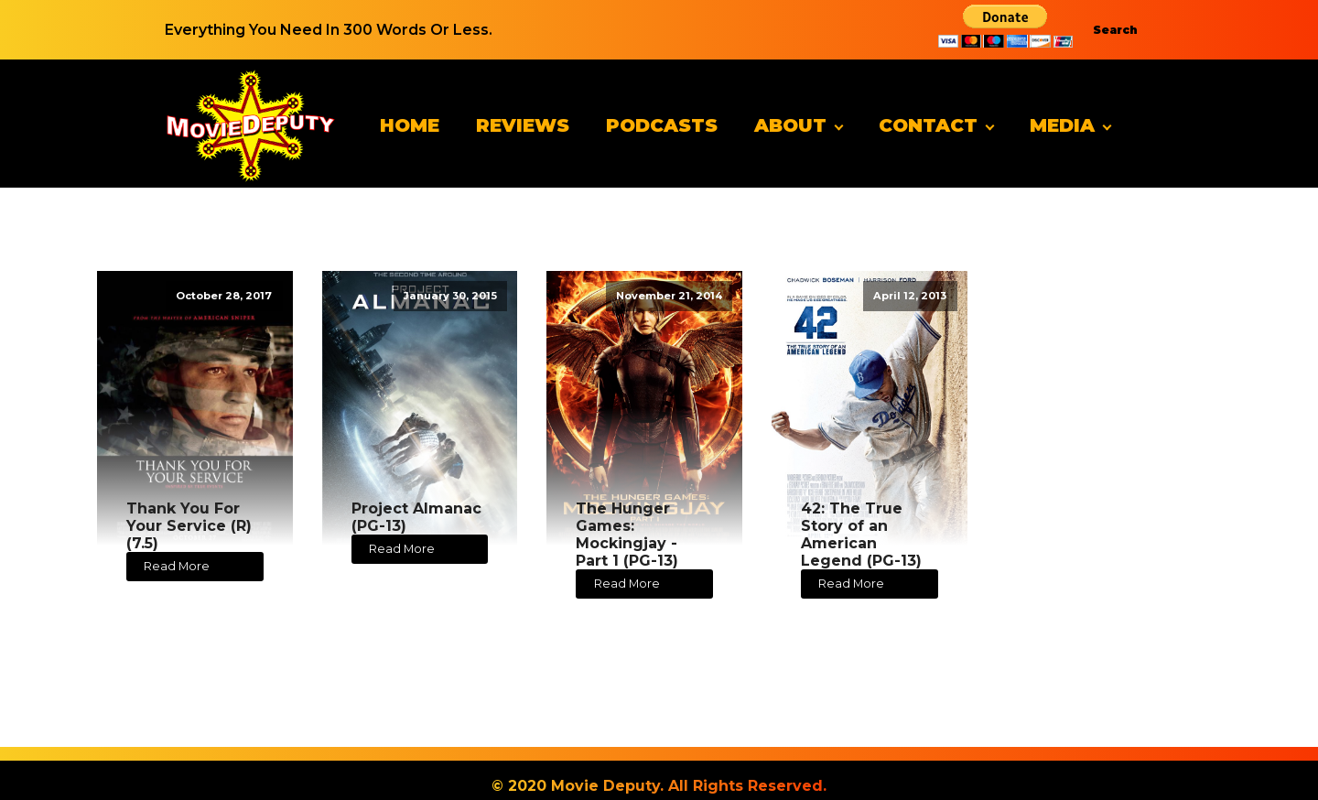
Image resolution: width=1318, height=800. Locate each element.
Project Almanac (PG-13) (416, 517)
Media (1062, 125)
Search (1115, 30)
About (790, 125)
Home (409, 125)
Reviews (522, 125)
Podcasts (662, 125)
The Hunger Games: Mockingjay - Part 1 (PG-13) (627, 535)
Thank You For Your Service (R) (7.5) (189, 526)
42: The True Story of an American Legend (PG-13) (861, 535)
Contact (928, 125)
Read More (177, 566)
